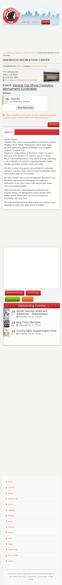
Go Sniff (46, 22)
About (8, 132)
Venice (19, 66)
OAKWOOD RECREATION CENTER (26, 60)
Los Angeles (7, 53)
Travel (10, 521)
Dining (10, 493)
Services (11, 504)
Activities (25, 53)
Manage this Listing (14, 292)
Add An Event (12, 299)
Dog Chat (27, 299)
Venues (33, 53)
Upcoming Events (31, 306)
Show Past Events (25, 108)
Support (10, 544)
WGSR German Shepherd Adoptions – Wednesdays (32, 312)
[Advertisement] (19, 215)
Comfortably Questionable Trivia (36, 331)
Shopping (11, 510)
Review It (53, 124)
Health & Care (13, 499)
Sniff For (26, 22)
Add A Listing (33, 292)
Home (10, 482)
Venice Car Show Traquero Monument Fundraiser (28, 87)
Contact (10, 561)
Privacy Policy (13, 555)
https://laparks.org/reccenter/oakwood (21, 80)
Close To (35, 22)
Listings (17, 53)
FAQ (9, 538)
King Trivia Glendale (28, 322)
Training (11, 516)
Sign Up (11, 533)
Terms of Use (12, 550)
